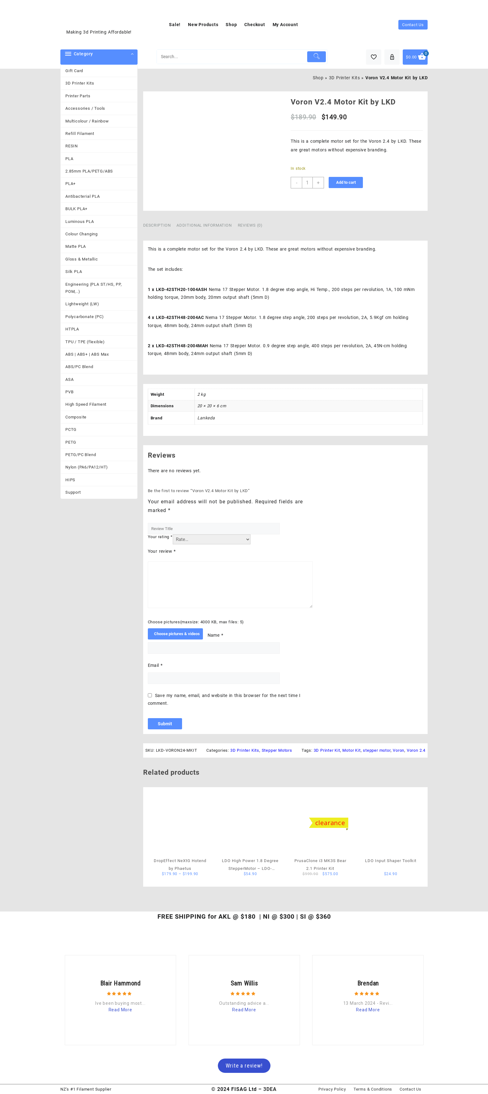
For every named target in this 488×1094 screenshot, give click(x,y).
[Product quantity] (307, 182)
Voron (398, 750)
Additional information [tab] (204, 225)
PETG (70, 442)
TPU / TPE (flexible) (85, 341)
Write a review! (244, 1065)
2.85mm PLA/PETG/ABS (89, 171)
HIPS (70, 480)
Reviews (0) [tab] (250, 225)
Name (215, 635)
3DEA (270, 1089)
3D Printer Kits (79, 83)
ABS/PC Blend (79, 366)
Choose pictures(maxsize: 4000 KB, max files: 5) (196, 622)
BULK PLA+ (76, 208)
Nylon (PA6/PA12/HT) (86, 467)
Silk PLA (73, 271)
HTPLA (72, 329)
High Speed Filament (85, 404)
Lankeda (206, 417)
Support (73, 492)
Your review (162, 551)
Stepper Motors (277, 750)
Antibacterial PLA (82, 196)
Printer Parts (77, 96)
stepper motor (376, 750)
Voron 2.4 (416, 750)
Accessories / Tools (85, 108)
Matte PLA (75, 246)
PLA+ (70, 183)
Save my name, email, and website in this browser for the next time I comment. (224, 699)
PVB (69, 392)
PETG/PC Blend (80, 454)
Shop (318, 77)
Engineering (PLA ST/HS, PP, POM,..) (93, 288)
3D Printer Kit (327, 750)
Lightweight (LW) (82, 304)
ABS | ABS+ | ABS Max (87, 354)
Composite (76, 417)
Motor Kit (351, 750)
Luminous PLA (79, 221)
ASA (69, 379)
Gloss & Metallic (81, 259)
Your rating (160, 536)
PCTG (71, 429)
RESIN (71, 146)
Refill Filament (79, 133)
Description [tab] (157, 225)
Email (155, 665)
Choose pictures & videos (177, 633)
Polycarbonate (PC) (84, 316)
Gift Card (74, 70)
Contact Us (413, 24)
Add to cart (346, 182)
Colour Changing (81, 234)
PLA (69, 158)
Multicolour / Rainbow (87, 121)
